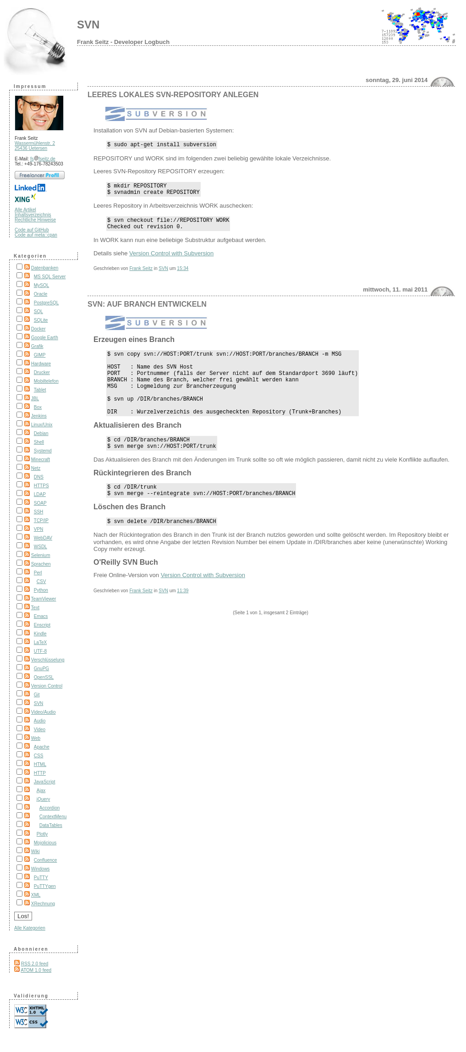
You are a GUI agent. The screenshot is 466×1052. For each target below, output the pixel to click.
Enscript (42, 625)
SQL (38, 311)
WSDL (40, 546)
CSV (41, 581)
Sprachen (41, 564)
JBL (35, 398)
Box (38, 407)
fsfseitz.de (42, 158)
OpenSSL (44, 677)
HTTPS (41, 485)
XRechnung (43, 903)
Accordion (49, 807)
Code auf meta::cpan (36, 234)
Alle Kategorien (29, 928)
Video (39, 729)
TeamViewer (43, 598)
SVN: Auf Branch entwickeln (147, 311)
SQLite (41, 320)
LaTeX (40, 642)
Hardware (41, 363)
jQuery (43, 799)
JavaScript (44, 781)
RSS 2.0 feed (34, 963)
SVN (88, 24)
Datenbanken (45, 267)
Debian (41, 433)
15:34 (182, 275)
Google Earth (44, 337)
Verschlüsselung (48, 659)
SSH (39, 511)
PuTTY (41, 877)
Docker (38, 328)
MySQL (41, 285)
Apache (41, 746)
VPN (39, 529)
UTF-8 (40, 651)
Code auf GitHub (32, 229)
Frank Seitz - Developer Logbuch (123, 42)
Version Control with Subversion (171, 260)
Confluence (45, 860)
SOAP (40, 503)
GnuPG (41, 668)
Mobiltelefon (46, 381)
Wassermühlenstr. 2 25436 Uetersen (35, 146)
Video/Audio (43, 712)
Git (37, 694)
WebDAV (43, 537)
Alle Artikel (25, 209)
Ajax (41, 790)
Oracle (40, 294)
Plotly (42, 834)
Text (35, 607)
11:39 (182, 618)
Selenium (40, 555)
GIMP (40, 355)
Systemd (43, 450)
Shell (39, 442)
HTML (40, 764)
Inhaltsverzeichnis (33, 214)
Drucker (42, 372)
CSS (39, 755)
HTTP (40, 773)
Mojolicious (45, 842)
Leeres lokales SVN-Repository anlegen (173, 95)
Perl (38, 572)
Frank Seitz (141, 275)
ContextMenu (52, 816)
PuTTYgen (45, 886)
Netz (36, 468)
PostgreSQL (46, 302)
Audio (40, 720)
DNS (39, 476)
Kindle (40, 633)
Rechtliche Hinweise (35, 219)
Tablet (40, 389)
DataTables (50, 825)
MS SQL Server (50, 276)
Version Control (46, 685)
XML (36, 895)
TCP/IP (41, 520)
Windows (40, 868)
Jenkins (39, 416)
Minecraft (40, 459)
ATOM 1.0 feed (36, 970)
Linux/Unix (42, 424)
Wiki (35, 851)
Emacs (41, 616)
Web (35, 738)
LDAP (40, 494)
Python (41, 590)
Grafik (37, 346)
